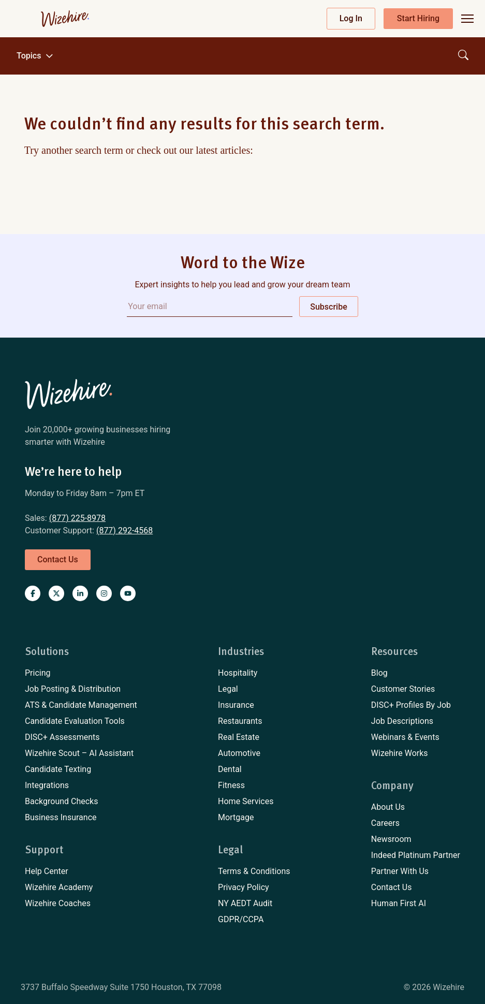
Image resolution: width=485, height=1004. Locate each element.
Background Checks (61, 801)
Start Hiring (418, 18)
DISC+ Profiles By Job (411, 705)
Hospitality (237, 673)
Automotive (239, 753)
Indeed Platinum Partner (415, 855)
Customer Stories (403, 689)
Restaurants (240, 721)
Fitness (231, 785)
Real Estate (238, 737)
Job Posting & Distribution (73, 689)
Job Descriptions (402, 721)
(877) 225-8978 (77, 518)
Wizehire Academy (59, 887)
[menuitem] (81, 673)
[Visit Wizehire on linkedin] (80, 593)
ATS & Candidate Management (81, 705)
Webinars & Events (405, 737)
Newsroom (391, 839)
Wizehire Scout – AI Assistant (79, 753)
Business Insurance (61, 817)
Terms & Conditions (254, 871)
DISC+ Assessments (62, 737)
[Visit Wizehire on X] (56, 593)
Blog (379, 673)
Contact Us (391, 887)
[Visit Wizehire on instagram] (104, 593)
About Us (388, 807)
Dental (230, 769)
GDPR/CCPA (240, 919)
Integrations (47, 785)
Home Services (245, 801)
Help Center (46, 871)
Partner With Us (400, 871)
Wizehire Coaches (58, 903)
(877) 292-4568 (124, 530)
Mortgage (236, 817)
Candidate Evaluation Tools (75, 721)
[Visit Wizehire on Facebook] (32, 593)
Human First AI (398, 903)
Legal (228, 689)
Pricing (38, 673)
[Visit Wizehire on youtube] (128, 593)
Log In (351, 18)
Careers (385, 823)
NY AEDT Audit (245, 903)
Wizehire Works (399, 753)
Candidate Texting (58, 769)
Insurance (236, 705)
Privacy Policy (243, 887)
